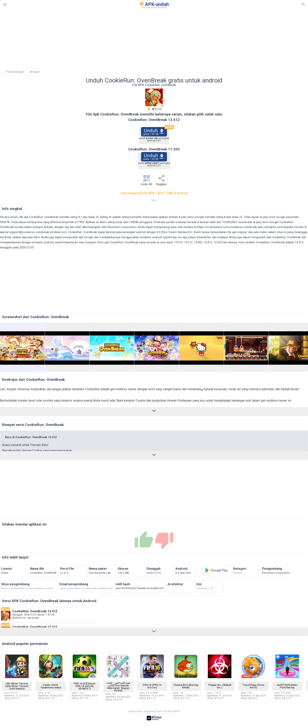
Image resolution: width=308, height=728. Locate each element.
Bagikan (161, 181)
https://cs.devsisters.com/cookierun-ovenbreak (227, 227)
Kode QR (146, 181)
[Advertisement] (177, 39)
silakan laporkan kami (26, 237)
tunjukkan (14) (204, 588)
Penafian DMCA (171, 711)
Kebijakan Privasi (153, 711)
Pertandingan (15, 71)
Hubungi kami (135, 711)
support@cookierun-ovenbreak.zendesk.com (38, 232)
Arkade (34, 71)
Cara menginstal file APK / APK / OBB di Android (154, 193)
